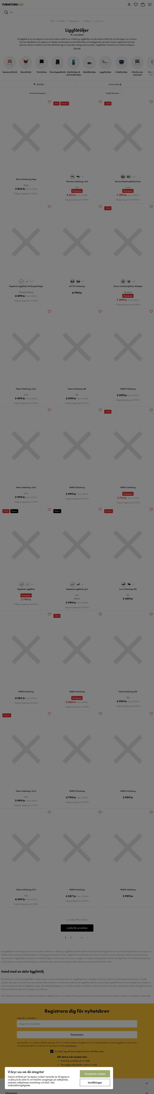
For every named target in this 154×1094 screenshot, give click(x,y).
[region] (59, 1078)
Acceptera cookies (95, 1073)
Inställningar (95, 1082)
